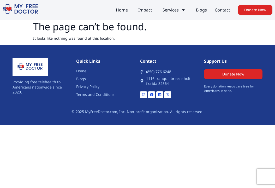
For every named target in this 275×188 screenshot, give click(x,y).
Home (122, 10)
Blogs (201, 10)
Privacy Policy (87, 86)
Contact (222, 10)
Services (174, 10)
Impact (145, 10)
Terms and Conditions (95, 94)
